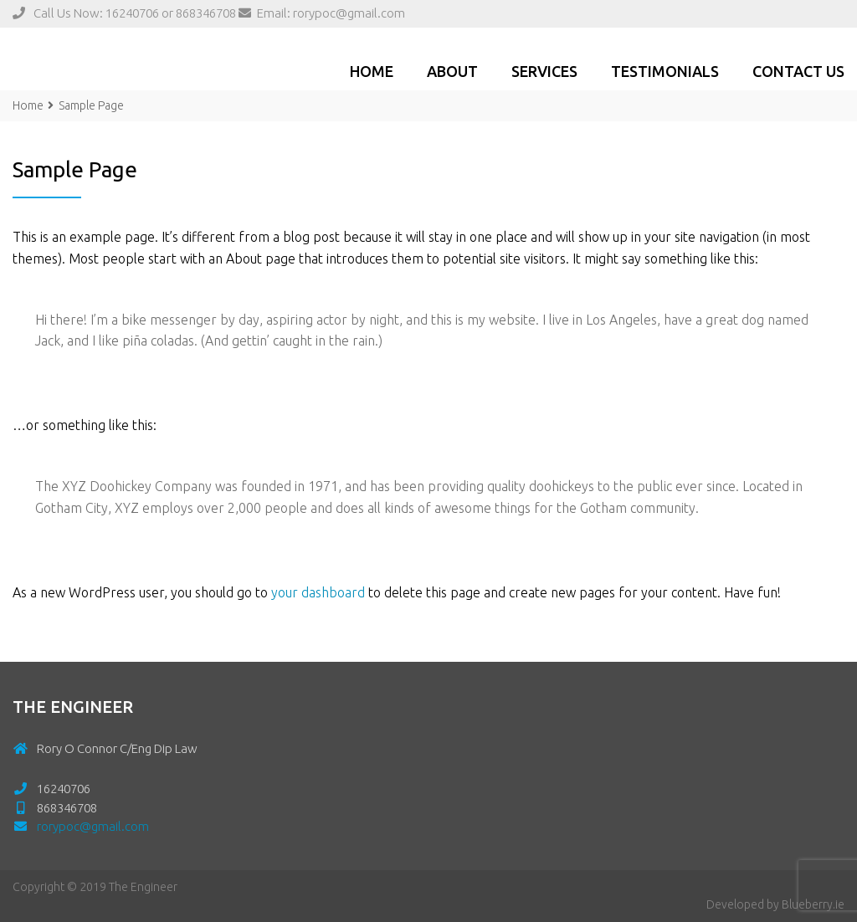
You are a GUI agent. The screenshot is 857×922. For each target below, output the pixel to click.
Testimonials (665, 71)
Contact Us (798, 71)
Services (544, 71)
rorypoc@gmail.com (349, 13)
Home (371, 71)
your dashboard (318, 592)
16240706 (132, 13)
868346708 (206, 13)
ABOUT (452, 71)
